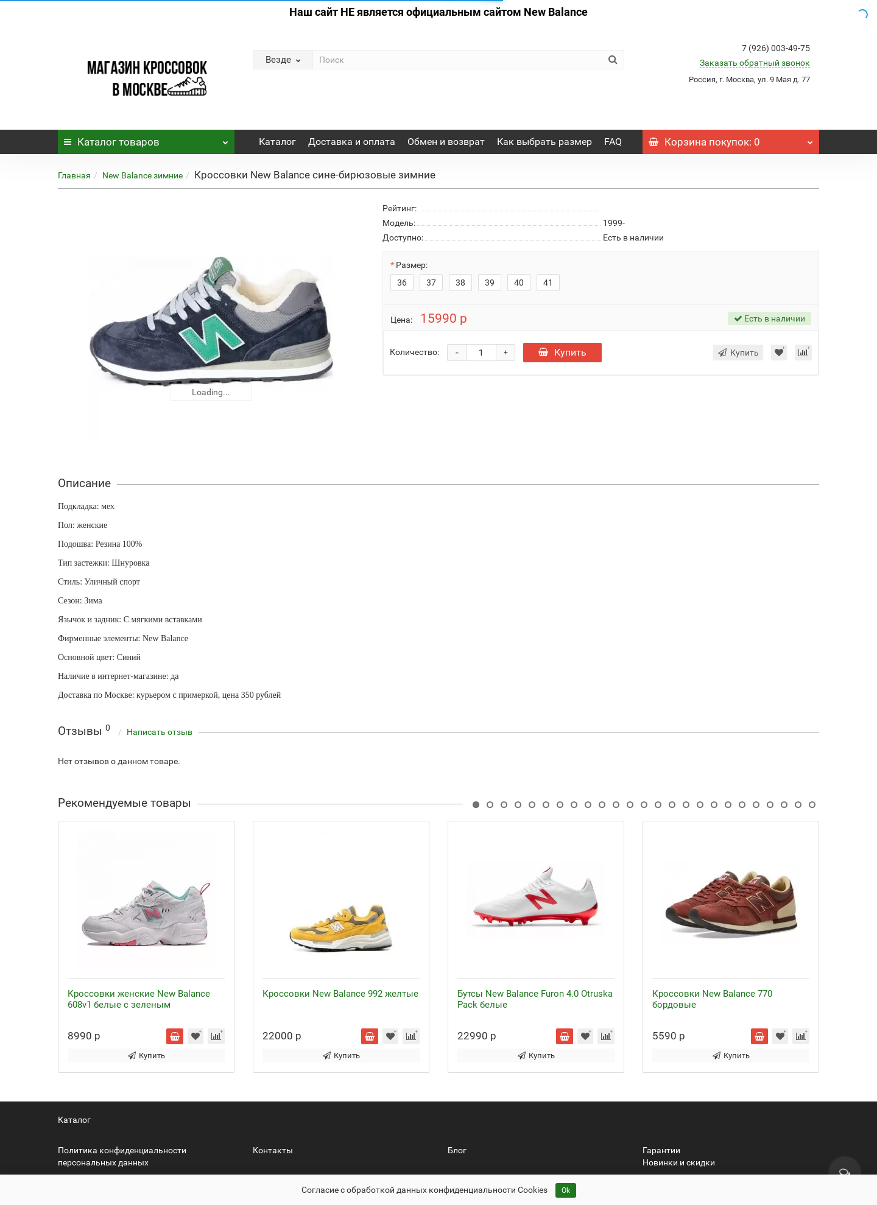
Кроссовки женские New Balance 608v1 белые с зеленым (139, 999)
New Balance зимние (142, 175)
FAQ (613, 141)
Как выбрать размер (544, 141)
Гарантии (661, 1150)
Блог (457, 1150)
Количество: (414, 352)
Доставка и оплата (351, 141)
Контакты (273, 1150)
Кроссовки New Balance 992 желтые (340, 993)
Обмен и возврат (446, 141)
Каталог (146, 139)
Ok (566, 1190)
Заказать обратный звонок (755, 63)
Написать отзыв (159, 732)
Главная (74, 175)
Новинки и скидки (679, 1162)
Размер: (412, 265)
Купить (562, 352)
